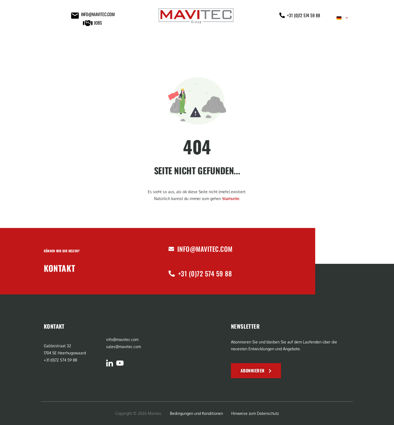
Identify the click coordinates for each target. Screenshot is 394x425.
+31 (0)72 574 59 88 (205, 273)
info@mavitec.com (205, 249)
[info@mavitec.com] (171, 249)
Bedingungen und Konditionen (196, 413)
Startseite (230, 198)
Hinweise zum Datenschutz (255, 413)
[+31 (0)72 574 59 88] (172, 273)
